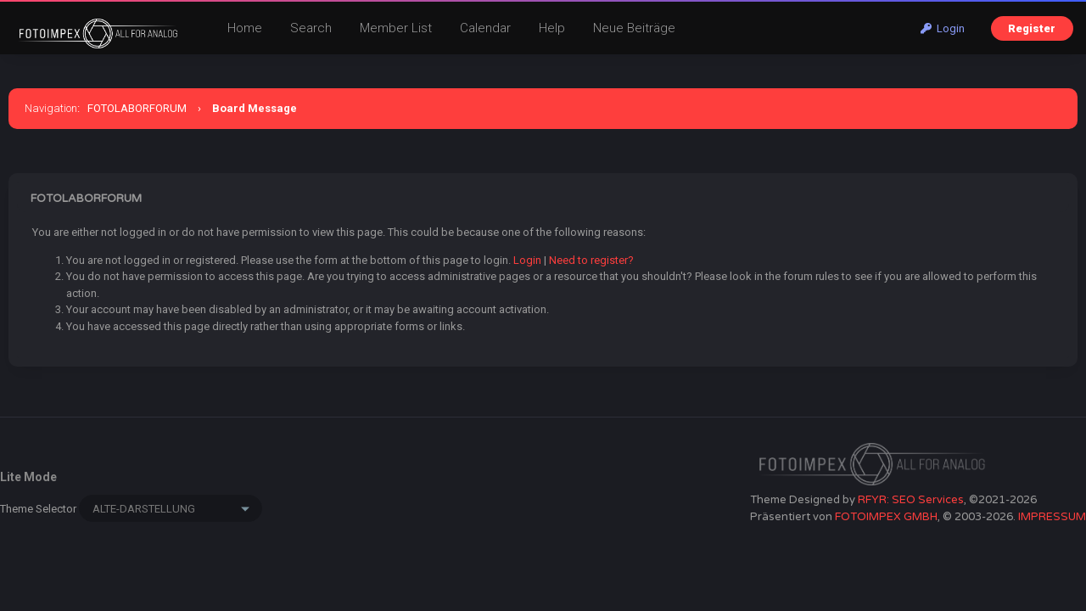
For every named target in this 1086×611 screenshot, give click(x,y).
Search (311, 28)
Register (1031, 28)
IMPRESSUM (1052, 517)
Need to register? (591, 260)
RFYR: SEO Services (911, 500)
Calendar (485, 28)
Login (943, 28)
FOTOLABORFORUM (137, 108)
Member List (396, 28)
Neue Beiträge (634, 28)
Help (552, 28)
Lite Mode (28, 477)
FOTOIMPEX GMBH (886, 517)
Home (244, 28)
